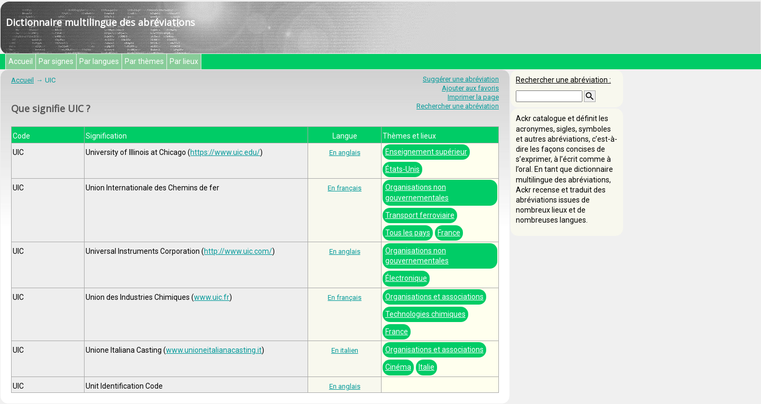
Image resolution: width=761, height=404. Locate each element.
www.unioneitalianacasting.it (214, 350)
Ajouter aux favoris (470, 88)
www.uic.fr (211, 297)
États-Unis (402, 169)
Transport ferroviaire (419, 215)
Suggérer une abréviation (461, 79)
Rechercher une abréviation (457, 106)
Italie (426, 367)
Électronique (406, 278)
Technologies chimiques (425, 314)
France (449, 232)
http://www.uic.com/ (238, 251)
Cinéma (398, 367)
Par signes (56, 61)
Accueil (20, 61)
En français (344, 188)
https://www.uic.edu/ (225, 152)
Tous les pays (407, 232)
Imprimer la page (473, 97)
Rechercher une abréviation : (563, 80)
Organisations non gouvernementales (417, 192)
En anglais (344, 153)
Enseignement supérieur (426, 152)
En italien (344, 350)
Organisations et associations (434, 296)
